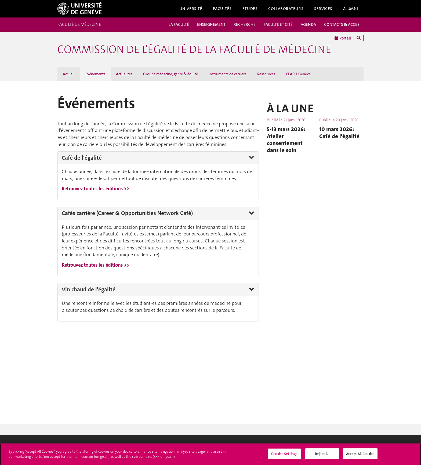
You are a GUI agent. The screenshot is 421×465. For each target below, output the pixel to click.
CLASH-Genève (298, 73)
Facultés (222, 8)
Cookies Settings (284, 455)
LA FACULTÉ (179, 24)
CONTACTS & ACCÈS (342, 24)
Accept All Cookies (360, 455)
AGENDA (308, 24)
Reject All (322, 455)
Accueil (69, 73)
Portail (343, 38)
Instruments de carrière (227, 73)
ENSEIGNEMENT (211, 24)
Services (323, 8)
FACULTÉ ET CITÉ (278, 24)
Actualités (124, 73)
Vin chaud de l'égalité (88, 289)
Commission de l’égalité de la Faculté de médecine (194, 49)
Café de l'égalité (82, 157)
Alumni (350, 8)
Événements (95, 73)
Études (249, 8)
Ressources (266, 73)
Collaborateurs (285, 8)
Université (190, 8)
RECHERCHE (245, 24)
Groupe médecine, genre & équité (170, 73)
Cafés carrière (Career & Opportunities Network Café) (127, 213)
